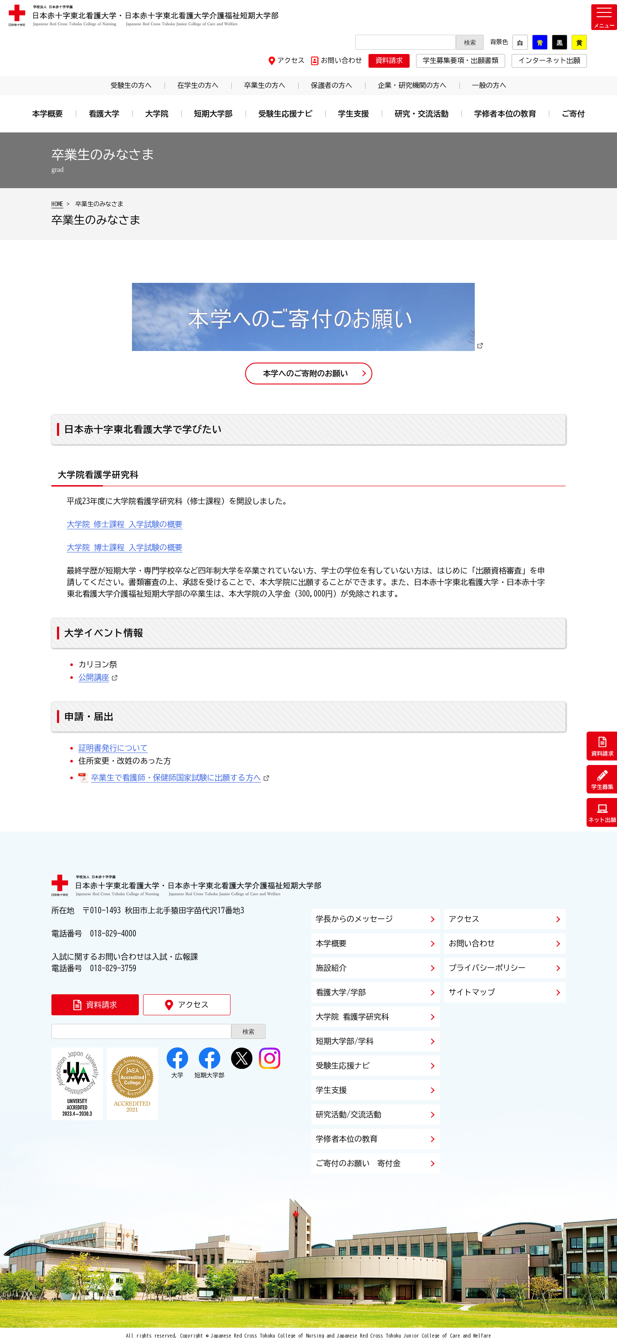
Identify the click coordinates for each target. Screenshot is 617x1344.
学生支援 (353, 113)
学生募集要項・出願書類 (460, 60)
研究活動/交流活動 (348, 1114)
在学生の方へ (198, 85)
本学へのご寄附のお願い (305, 373)
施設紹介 (331, 968)
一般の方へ (489, 85)
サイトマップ (472, 992)
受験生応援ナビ (285, 113)
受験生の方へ (131, 85)
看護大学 (104, 113)
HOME (57, 204)
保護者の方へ (331, 85)
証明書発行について (113, 748)
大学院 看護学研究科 (352, 1016)
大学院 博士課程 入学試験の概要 (125, 547)
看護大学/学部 (341, 992)
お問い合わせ (341, 60)
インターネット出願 (549, 60)
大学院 (156, 113)
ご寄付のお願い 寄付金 (358, 1163)
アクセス (291, 60)
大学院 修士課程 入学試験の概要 (125, 524)
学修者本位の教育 (505, 113)
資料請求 (389, 60)
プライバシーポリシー (487, 968)
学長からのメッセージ (354, 919)
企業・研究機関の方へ (412, 85)
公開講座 (93, 677)
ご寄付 (573, 113)
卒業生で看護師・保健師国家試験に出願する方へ (176, 777)
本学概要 (47, 113)
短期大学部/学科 (345, 1041)
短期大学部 (213, 113)
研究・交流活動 (422, 113)
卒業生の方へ (264, 85)
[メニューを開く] (604, 17)
